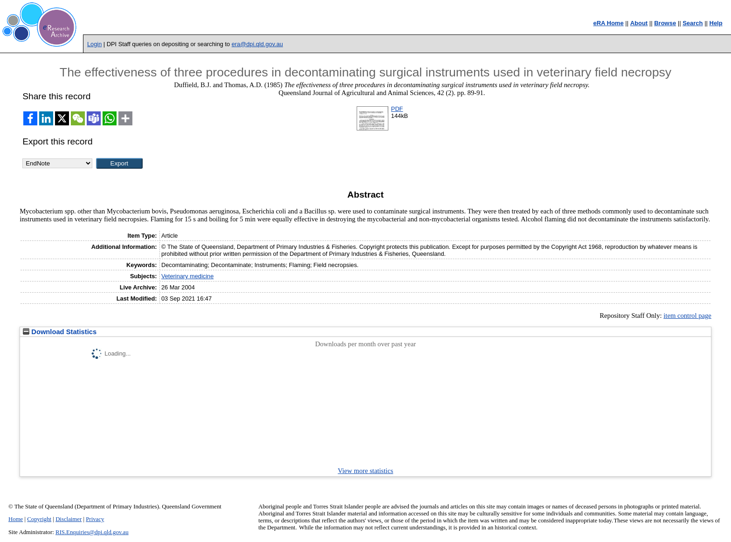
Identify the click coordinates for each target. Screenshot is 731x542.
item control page (687, 315)
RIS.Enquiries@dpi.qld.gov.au (92, 532)
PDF (397, 108)
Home (15, 519)
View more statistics (365, 470)
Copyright (39, 519)
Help (716, 23)
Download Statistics (60, 332)
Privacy (95, 519)
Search (693, 23)
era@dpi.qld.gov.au (257, 44)
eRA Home (608, 23)
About (639, 23)
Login (94, 44)
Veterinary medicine (187, 276)
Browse (665, 23)
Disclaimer (68, 519)
